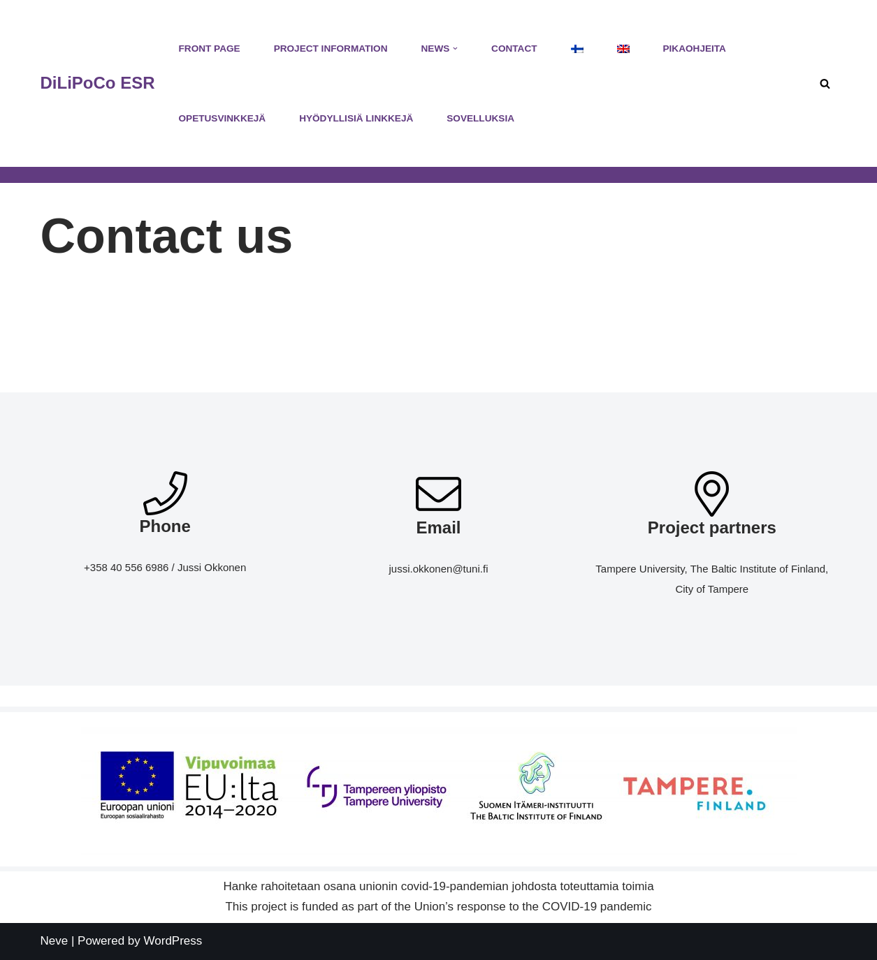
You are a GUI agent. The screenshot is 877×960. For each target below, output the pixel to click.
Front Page (209, 48)
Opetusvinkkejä (222, 118)
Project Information (331, 48)
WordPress (173, 940)
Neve (54, 940)
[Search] (825, 83)
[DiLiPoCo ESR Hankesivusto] (98, 83)
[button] (455, 48)
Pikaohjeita (694, 48)
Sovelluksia (480, 118)
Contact (514, 48)
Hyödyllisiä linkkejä (356, 118)
